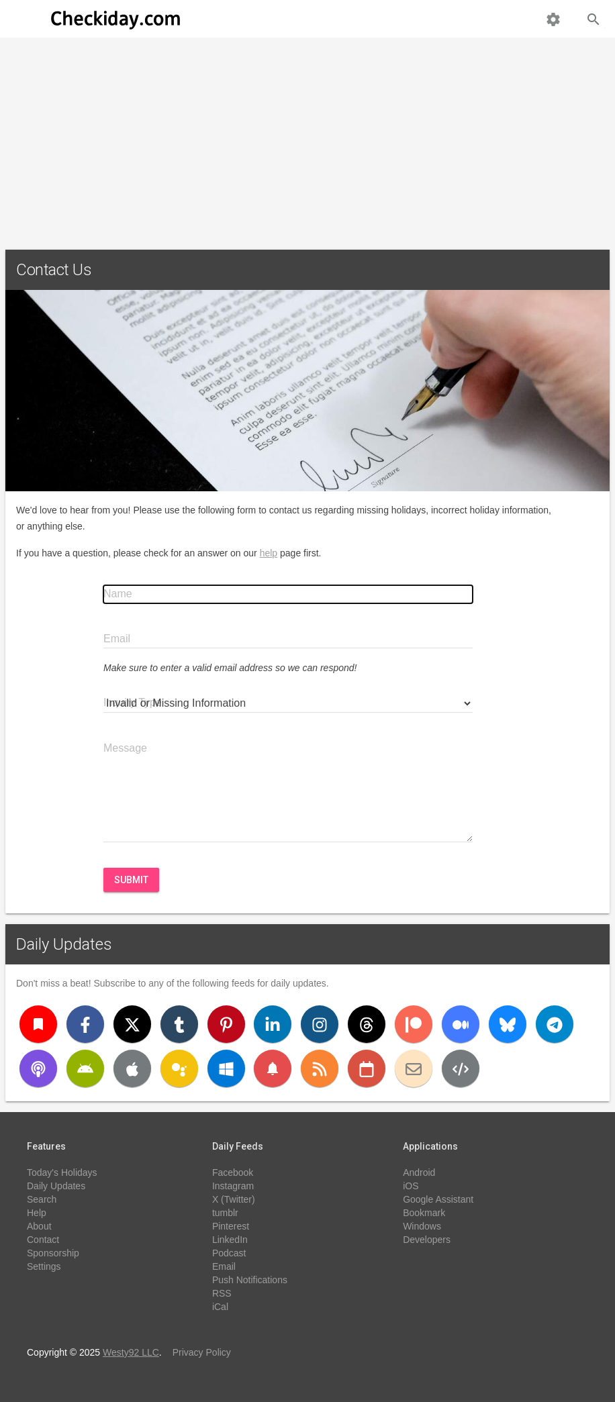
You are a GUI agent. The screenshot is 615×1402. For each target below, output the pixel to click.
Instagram (233, 1186)
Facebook (232, 1172)
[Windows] (226, 1068)
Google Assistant (438, 1199)
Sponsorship (53, 1253)
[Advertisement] (307, 138)
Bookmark (424, 1212)
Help (36, 1212)
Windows (422, 1226)
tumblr (225, 1212)
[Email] (413, 1068)
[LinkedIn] (272, 1024)
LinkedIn (230, 1239)
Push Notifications (249, 1279)
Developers (427, 1239)
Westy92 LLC (131, 1352)
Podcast (229, 1253)
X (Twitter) (233, 1199)
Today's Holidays (62, 1172)
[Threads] (366, 1024)
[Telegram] (554, 1024)
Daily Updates (64, 944)
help (268, 553)
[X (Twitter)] (132, 1024)
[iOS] (132, 1068)
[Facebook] (85, 1024)
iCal (220, 1306)
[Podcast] (38, 1068)
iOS (410, 1186)
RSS (222, 1293)
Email (224, 1266)
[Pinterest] (226, 1024)
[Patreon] (413, 1024)
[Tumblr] (179, 1024)
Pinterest (230, 1226)
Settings (44, 1266)
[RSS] (319, 1068)
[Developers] (460, 1068)
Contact (43, 1239)
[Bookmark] (38, 1024)
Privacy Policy (202, 1352)
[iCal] (366, 1068)
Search (41, 1199)
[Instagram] (319, 1024)
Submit (131, 879)
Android (419, 1172)
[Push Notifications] (272, 1068)
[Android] (85, 1068)
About (39, 1226)
